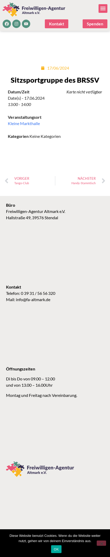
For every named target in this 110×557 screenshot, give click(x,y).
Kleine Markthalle (24, 123)
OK (56, 549)
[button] (103, 8)
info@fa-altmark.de (33, 299)
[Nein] (101, 543)
